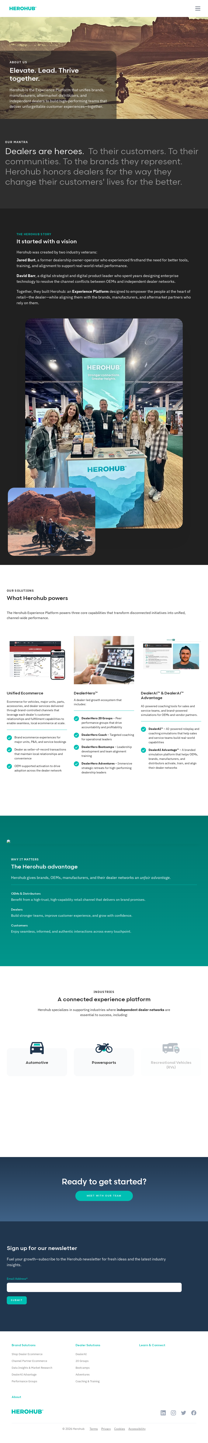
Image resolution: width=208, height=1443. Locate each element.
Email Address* (17, 1279)
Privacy (106, 1429)
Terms (94, 1429)
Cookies (119, 1429)
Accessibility (137, 1429)
